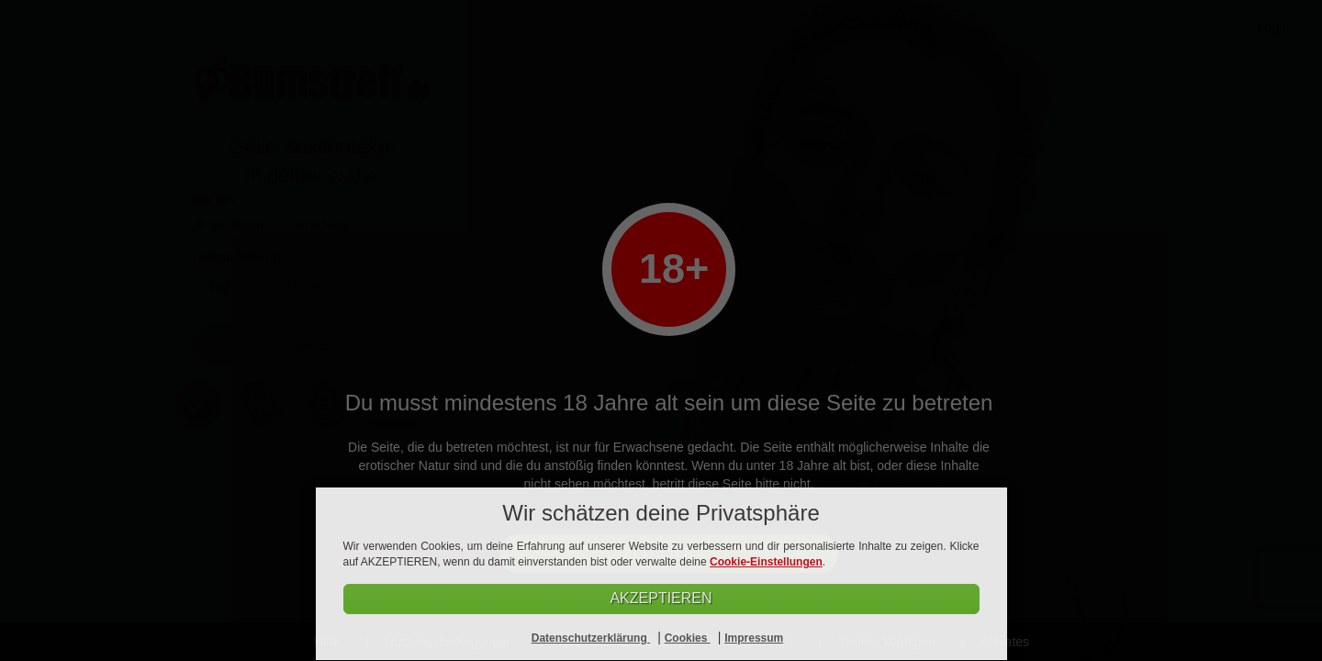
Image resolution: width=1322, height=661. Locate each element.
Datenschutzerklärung (591, 638)
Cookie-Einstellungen (766, 561)
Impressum (753, 638)
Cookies (688, 638)
